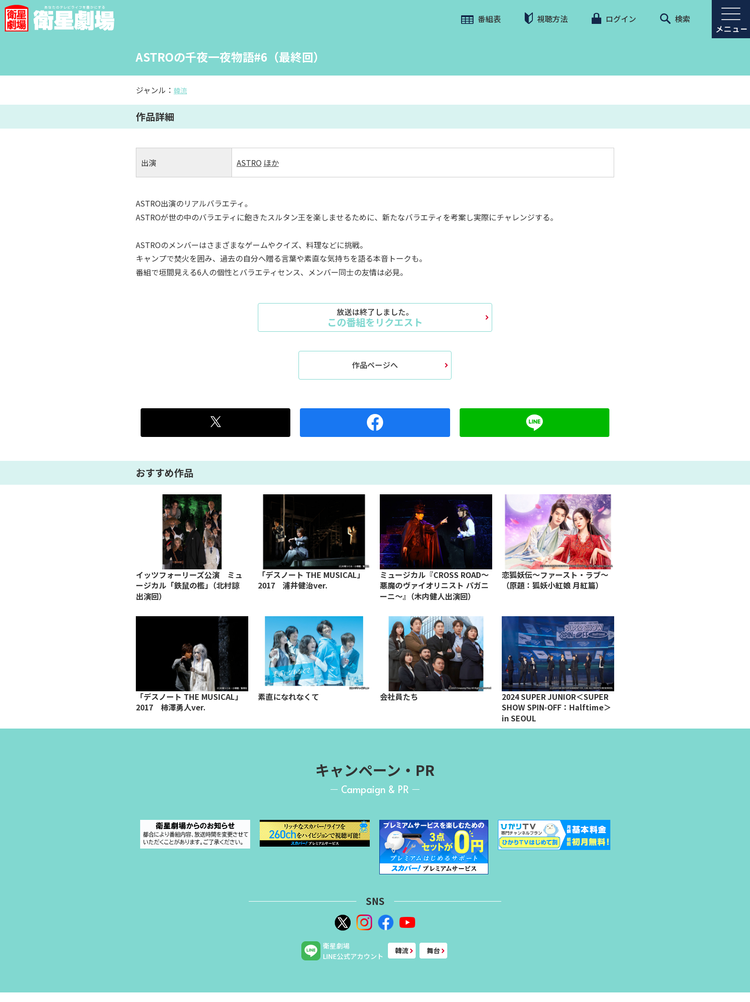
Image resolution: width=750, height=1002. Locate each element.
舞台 (433, 950)
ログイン (614, 18)
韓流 (180, 90)
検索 (675, 18)
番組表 (481, 18)
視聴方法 (546, 18)
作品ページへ (375, 364)
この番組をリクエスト (375, 317)
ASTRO (249, 162)
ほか (271, 162)
